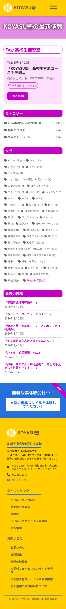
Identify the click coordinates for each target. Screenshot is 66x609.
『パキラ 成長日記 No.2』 (22, 352)
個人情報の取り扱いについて (29, 586)
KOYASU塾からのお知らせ (22, 85)
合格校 (15, 514)
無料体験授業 (19, 561)
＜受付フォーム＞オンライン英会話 (32, 570)
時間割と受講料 (20, 507)
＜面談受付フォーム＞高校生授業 (32, 579)
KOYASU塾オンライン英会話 (29, 521)
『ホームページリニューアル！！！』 (28, 314)
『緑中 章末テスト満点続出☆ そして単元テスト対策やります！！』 (32, 366)
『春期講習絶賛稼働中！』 (21, 302)
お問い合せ (18, 547)
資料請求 (16, 554)
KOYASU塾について (23, 500)
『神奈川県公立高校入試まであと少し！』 (31, 341)
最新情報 (16, 528)
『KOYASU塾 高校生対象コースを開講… (32, 70)
